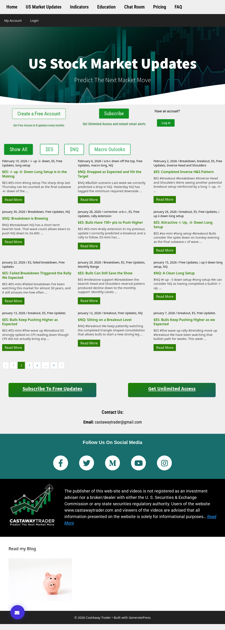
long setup (22, 166)
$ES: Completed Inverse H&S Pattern (184, 172)
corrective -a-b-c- (115, 213)
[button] (17, 612)
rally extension (101, 217)
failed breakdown (45, 263)
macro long (99, 166)
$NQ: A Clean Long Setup (174, 274)
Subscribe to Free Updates (52, 389)
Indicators (79, 7)
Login (34, 20)
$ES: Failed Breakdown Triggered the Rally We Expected (36, 276)
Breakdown (187, 162)
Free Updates (54, 213)
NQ (110, 166)
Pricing (159, 7)
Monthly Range (88, 267)
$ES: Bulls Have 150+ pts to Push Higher (110, 223)
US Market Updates (43, 7)
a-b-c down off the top (119, 162)
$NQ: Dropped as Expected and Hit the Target (109, 175)
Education (106, 7)
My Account (13, 20)
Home (11, 7)
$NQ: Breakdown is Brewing (25, 219)
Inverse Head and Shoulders (186, 166)
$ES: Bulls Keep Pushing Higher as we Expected (184, 322)
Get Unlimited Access (172, 389)
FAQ (178, 7)
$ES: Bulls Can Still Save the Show (105, 274)
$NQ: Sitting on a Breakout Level (104, 320)
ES (52, 162)
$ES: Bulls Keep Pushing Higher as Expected (30, 322)
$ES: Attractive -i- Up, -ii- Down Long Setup (183, 225)
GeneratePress (140, 618)
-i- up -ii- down (40, 162)
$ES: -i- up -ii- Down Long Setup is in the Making (34, 175)
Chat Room (134, 7)
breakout (203, 162)
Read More (13, 200)
